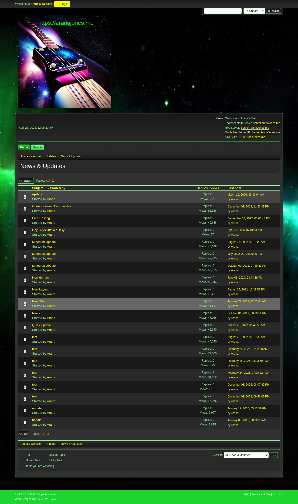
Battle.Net (231, 132)
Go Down (25, 181)
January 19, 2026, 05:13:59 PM (246, 408)
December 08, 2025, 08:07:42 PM (248, 384)
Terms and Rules (261, 494)
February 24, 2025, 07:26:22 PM (247, 372)
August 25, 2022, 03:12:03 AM (246, 242)
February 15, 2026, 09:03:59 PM (247, 360)
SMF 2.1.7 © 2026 (25, 494)
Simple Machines (46, 494)
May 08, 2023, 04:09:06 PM (244, 253)
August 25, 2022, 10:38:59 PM (246, 289)
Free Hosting (41, 218)
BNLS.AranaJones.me (251, 137)
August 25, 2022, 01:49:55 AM (246, 325)
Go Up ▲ (278, 494)
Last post (234, 188)
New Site (38, 301)
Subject (39, 188)
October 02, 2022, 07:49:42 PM (246, 265)
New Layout (40, 289)
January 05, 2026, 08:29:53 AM (246, 420)
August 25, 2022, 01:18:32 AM (246, 337)
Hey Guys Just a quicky (48, 230)
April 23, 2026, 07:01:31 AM (244, 230)
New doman (40, 277)
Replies (202, 188)
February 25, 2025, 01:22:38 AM (247, 349)
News (36, 313)
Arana (51, 199)
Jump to (217, 454)
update (37, 194)
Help (246, 494)
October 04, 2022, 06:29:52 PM (246, 313)
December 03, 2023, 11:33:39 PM (248, 206)
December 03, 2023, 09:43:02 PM (248, 396)
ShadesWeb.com (46, 499)
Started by (57, 188)
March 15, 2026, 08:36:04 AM (245, 194)
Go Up (23, 433)
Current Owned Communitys (51, 206)
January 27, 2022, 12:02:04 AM (246, 301)
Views (214, 188)
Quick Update (41, 325)
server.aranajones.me (266, 123)
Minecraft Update (44, 242)
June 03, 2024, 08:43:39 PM (245, 277)
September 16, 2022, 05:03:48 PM (248, 218)
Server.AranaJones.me (255, 127)
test (34, 337)
